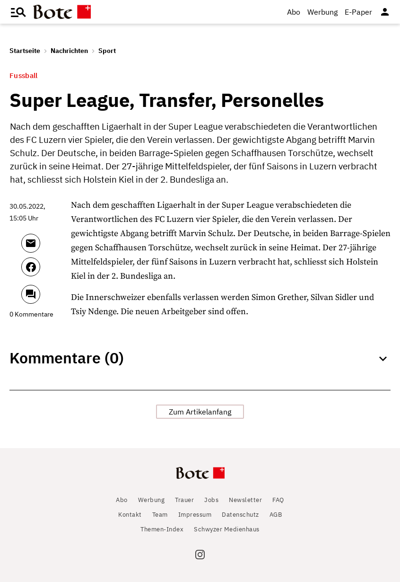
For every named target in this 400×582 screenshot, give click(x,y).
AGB (276, 515)
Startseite (24, 50)
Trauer (184, 500)
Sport (107, 50)
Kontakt (130, 515)
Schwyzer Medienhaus (227, 529)
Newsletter (245, 500)
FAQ (278, 500)
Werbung (322, 12)
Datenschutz (240, 515)
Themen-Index (161, 529)
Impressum (195, 515)
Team (160, 515)
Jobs (211, 500)
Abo (293, 12)
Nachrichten (69, 50)
